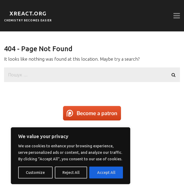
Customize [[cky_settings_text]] (35, 172)
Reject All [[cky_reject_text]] (71, 172)
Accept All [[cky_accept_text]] (106, 172)
